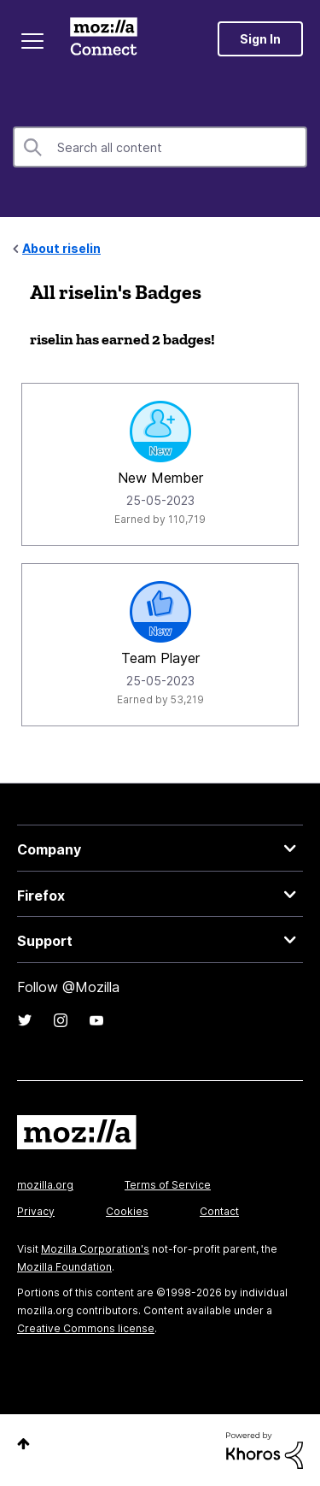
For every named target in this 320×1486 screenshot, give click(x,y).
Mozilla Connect (104, 38)
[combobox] (160, 146)
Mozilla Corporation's (95, 1248)
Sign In (260, 39)
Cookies (127, 1211)
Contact (219, 1211)
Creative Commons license (85, 1328)
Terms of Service (168, 1184)
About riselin (61, 248)
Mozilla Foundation (64, 1266)
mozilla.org (45, 1184)
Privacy (36, 1211)
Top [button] (23, 1443)
